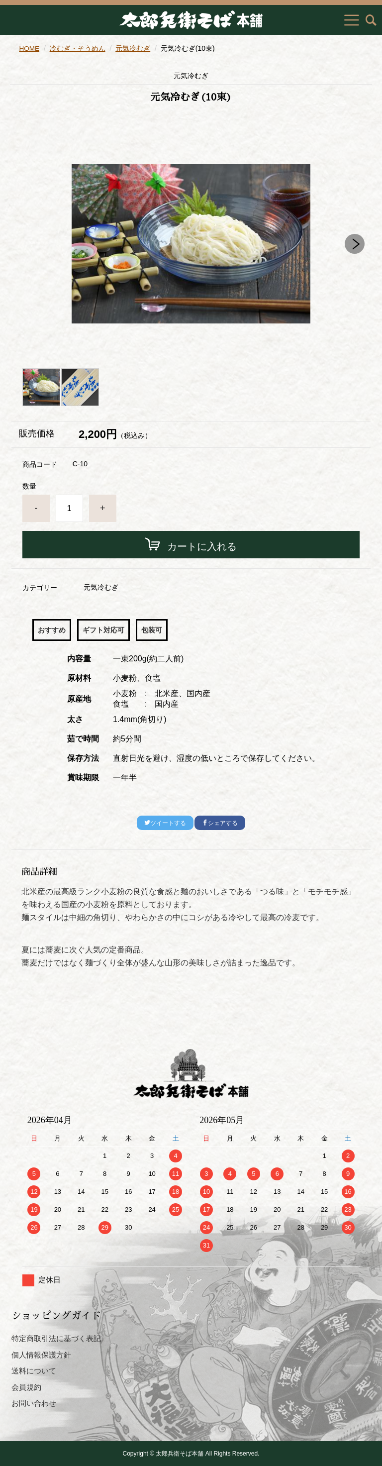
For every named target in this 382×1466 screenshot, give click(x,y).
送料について (33, 1370)
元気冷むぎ (133, 48)
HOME (29, 48)
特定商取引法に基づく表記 (56, 1338)
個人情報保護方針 (41, 1355)
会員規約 (26, 1387)
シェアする (220, 823)
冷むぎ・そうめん (78, 48)
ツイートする (165, 823)
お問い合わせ (33, 1403)
